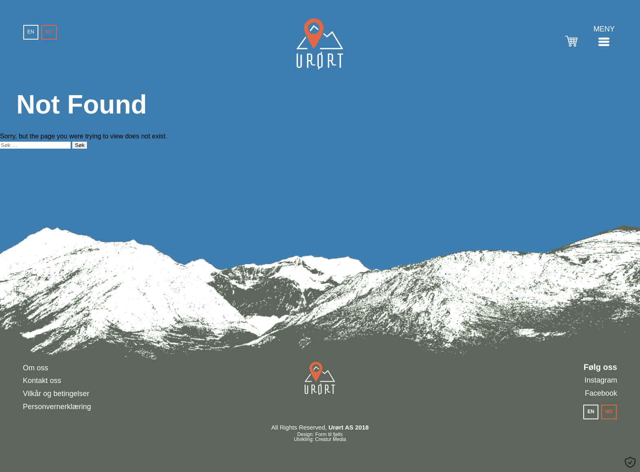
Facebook (601, 393)
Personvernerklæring (57, 407)
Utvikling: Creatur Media (320, 439)
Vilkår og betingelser (56, 394)
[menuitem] (30, 32)
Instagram (600, 380)
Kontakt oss (42, 380)
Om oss (35, 368)
